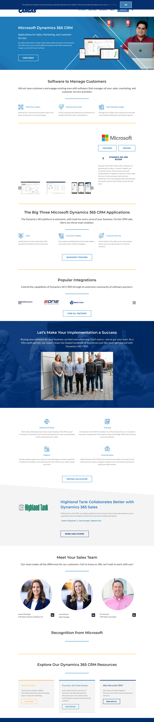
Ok (125, 4)
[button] (132, 9)
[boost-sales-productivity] (81, 188)
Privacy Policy (112, 5)
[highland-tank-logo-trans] (33, 504)
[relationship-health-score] (55, 188)
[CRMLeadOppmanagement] (30, 188)
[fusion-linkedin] (52, 615)
